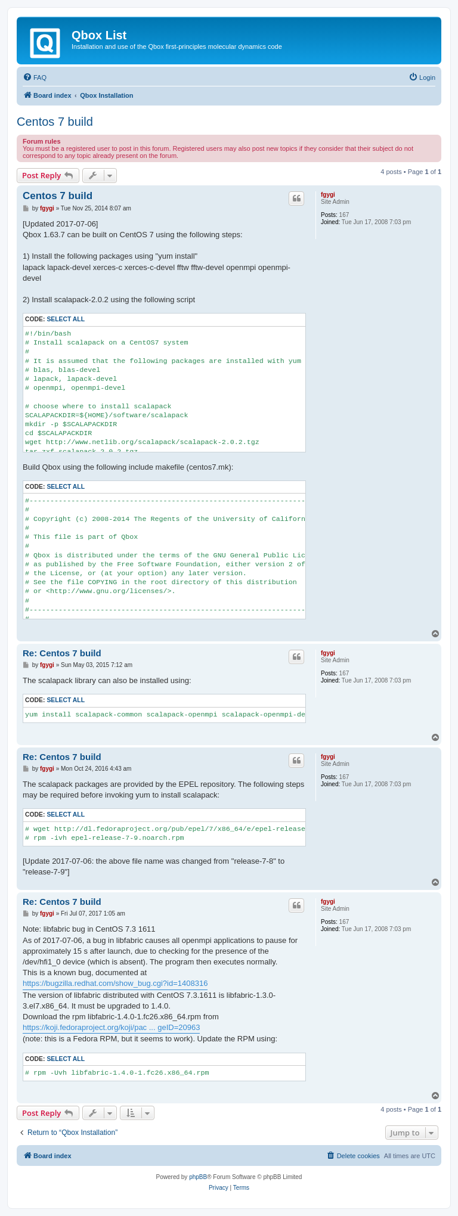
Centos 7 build (55, 121)
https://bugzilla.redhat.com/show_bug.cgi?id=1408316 (115, 983)
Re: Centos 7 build (62, 653)
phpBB (198, 1177)
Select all (66, 319)
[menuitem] (35, 77)
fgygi (328, 194)
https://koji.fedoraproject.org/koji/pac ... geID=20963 (111, 1027)
